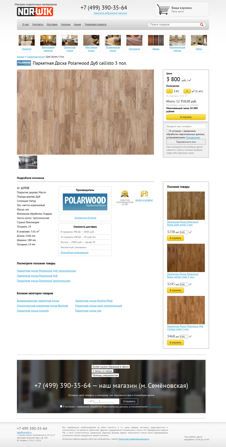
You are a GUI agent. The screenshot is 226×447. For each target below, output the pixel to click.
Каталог (21, 56)
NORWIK (35, 11)
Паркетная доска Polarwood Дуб (37, 275)
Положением (193, 137)
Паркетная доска (35, 56)
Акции (77, 24)
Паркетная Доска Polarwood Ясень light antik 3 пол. (182, 223)
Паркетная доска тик (88, 310)
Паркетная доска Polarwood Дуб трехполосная (46, 270)
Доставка (52, 24)
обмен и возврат (144, 200)
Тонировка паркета (95, 24)
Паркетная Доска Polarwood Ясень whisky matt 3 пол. (182, 275)
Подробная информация (74, 252)
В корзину (186, 117)
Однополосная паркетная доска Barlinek (42, 305)
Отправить (129, 401)
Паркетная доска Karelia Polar (94, 300)
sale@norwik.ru (24, 432)
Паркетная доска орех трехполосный (98, 305)
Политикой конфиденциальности (133, 439)
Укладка (65, 24)
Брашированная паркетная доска (38, 300)
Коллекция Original (85, 217)
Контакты (37, 24)
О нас (25, 24)
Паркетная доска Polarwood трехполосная (43, 280)
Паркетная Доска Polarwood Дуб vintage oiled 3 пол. (185, 327)
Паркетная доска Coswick (33, 310)
